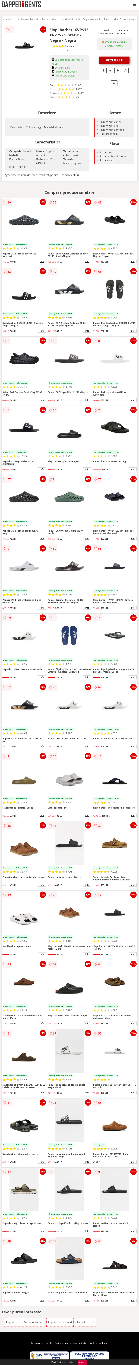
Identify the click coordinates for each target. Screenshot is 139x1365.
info (42, 261)
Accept (82, 1362)
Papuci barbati (49, 19)
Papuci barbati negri (60, 1322)
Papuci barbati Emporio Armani (120, 19)
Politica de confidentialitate (71, 1343)
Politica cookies (98, 1343)
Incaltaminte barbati (27, 19)
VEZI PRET (114, 60)
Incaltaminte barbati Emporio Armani (80, 19)
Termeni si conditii (41, 1343)
